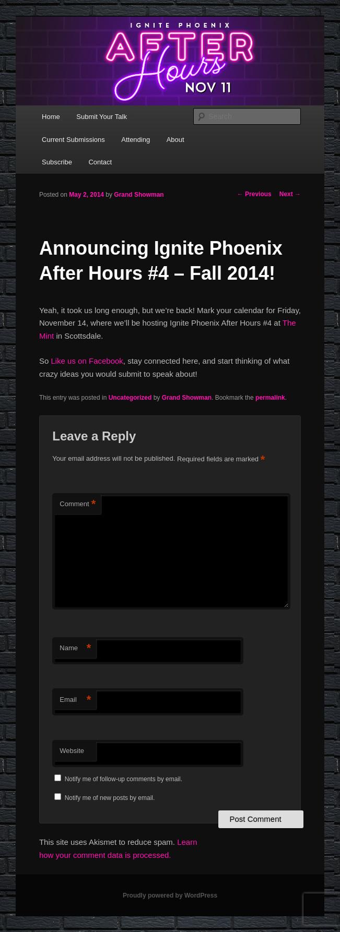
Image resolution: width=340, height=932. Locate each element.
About (175, 140)
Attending (135, 140)
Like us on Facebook (87, 360)
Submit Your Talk (101, 117)
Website (72, 751)
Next (290, 194)
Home (51, 117)
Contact (100, 162)
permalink (270, 397)
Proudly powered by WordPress (170, 895)
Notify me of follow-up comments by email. (123, 779)
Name (75, 648)
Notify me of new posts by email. (110, 798)
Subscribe (57, 162)
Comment (78, 504)
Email (75, 700)
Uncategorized (130, 397)
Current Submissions (73, 140)
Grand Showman (138, 194)
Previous (254, 194)
